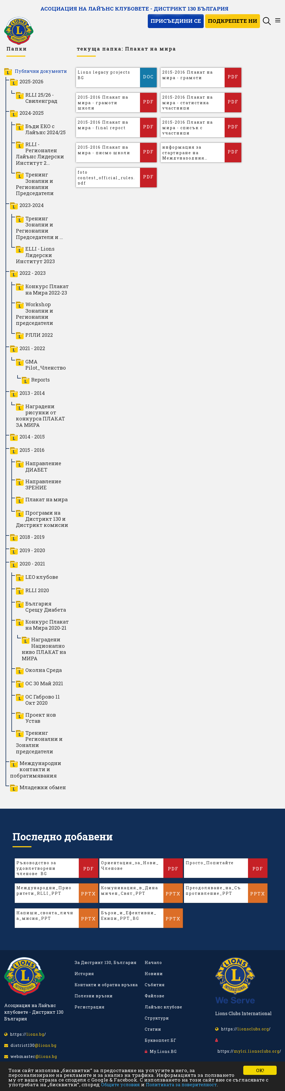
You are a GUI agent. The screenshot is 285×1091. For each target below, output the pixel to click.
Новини (154, 973)
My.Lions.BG (161, 1051)
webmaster (30, 1056)
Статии (153, 1029)
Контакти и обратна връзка (106, 984)
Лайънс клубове (163, 1007)
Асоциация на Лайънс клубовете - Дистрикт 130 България (134, 8)
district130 (30, 1045)
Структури (157, 1018)
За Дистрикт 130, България (106, 962)
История (84, 973)
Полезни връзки (94, 995)
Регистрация (90, 1007)
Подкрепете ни (232, 20)
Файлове (154, 995)
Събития (155, 984)
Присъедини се (176, 20)
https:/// (25, 1034)
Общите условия (120, 1084)
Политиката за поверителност (181, 1084)
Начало (153, 962)
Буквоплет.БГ (160, 1040)
